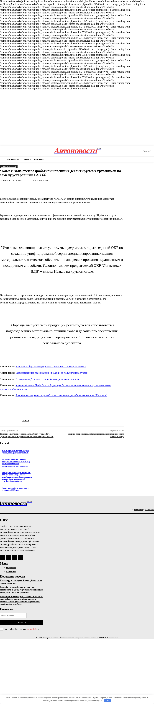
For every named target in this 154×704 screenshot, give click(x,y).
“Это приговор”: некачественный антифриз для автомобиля (47, 379)
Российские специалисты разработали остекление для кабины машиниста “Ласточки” (61, 395)
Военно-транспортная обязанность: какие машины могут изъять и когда (96, 435)
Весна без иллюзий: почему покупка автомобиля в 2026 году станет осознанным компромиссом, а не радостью (17, 462)
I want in (21, 619)
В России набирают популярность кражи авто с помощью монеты (51, 366)
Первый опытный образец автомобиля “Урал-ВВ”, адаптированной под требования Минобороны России (26, 435)
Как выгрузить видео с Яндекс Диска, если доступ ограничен (15, 451)
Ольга (6, 180)
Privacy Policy (32, 626)
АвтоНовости (8, 166)
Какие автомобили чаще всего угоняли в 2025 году (14, 488)
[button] (147, 151)
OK (107, 700)
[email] (13, 612)
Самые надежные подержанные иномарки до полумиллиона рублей (51, 372)
